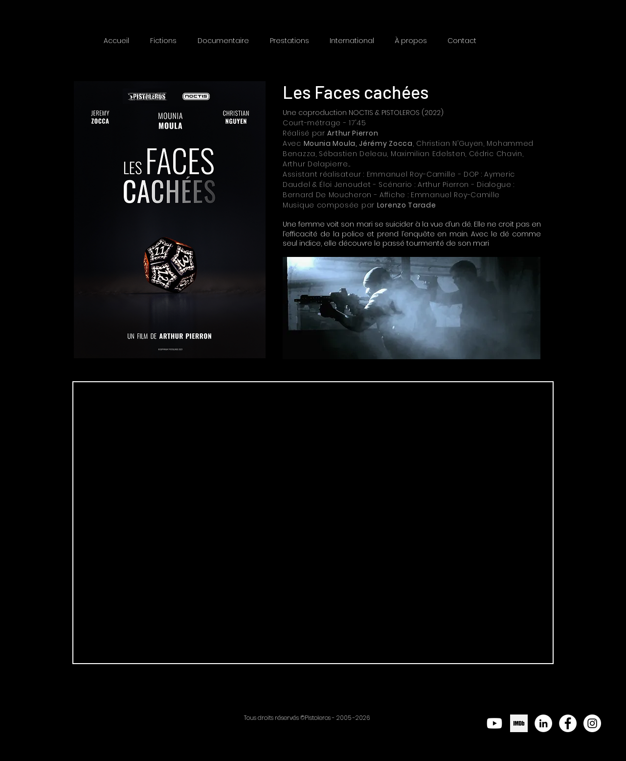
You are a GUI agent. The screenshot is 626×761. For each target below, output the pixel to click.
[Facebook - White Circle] (568, 723)
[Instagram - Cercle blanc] (592, 723)
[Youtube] (494, 723)
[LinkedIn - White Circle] (543, 723)
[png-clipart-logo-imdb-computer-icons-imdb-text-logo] (519, 723)
